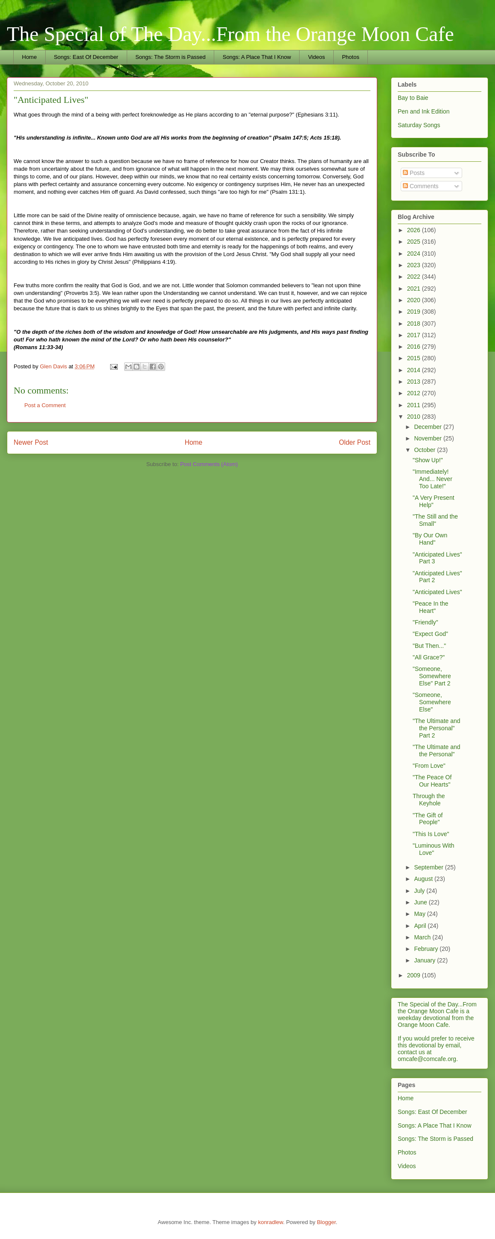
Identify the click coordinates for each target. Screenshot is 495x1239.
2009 (414, 975)
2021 (414, 288)
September (429, 867)
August (424, 878)
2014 (414, 370)
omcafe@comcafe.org (427, 1058)
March (423, 937)
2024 (414, 253)
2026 (414, 230)
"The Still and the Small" (435, 520)
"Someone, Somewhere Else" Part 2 (432, 676)
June (421, 902)
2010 (414, 416)
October (425, 449)
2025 (414, 241)
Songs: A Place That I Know (257, 57)
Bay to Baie (413, 97)
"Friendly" (425, 622)
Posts (414, 172)
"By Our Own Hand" (430, 539)
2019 (414, 311)
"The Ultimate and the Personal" (436, 750)
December (428, 426)
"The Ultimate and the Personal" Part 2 (436, 728)
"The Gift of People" (428, 819)
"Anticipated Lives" (437, 592)
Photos (350, 57)
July (420, 890)
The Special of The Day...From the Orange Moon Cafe (230, 34)
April (421, 925)
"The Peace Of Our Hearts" (432, 781)
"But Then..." (429, 645)
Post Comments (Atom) (209, 464)
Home (29, 57)
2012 (414, 393)
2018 (414, 323)
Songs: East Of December (86, 57)
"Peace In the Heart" (430, 607)
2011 (414, 405)
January (425, 960)
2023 (414, 265)
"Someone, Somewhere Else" (432, 702)
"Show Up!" (428, 460)
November (428, 438)
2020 (414, 300)
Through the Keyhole (429, 800)
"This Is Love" (431, 834)
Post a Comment (45, 405)
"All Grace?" (429, 657)
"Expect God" (430, 633)
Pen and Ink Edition (423, 111)
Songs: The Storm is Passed (170, 57)
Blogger (326, 1222)
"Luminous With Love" (433, 849)
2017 (414, 335)
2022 (414, 276)
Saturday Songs (419, 125)
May (420, 913)
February (427, 948)
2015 (414, 358)
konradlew (270, 1222)
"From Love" (429, 765)
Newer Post (31, 442)
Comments (421, 186)
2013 (414, 381)
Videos (316, 57)
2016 (414, 346)
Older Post (354, 442)
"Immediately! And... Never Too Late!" (432, 479)
